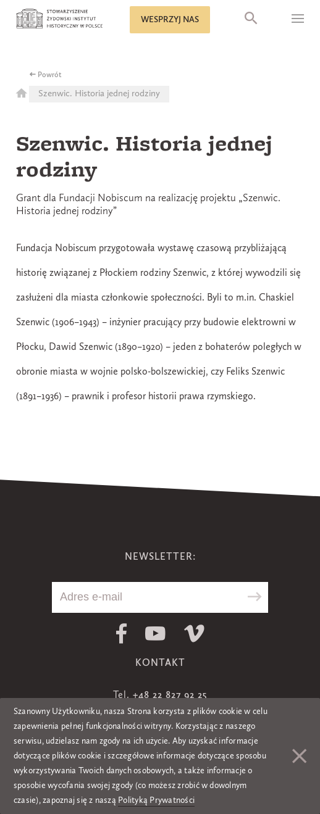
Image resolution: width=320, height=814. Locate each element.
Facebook (121, 633)
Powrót (50, 75)
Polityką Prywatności (156, 800)
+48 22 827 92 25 (170, 695)
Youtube (155, 633)
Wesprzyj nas (170, 19)
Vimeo (194, 633)
